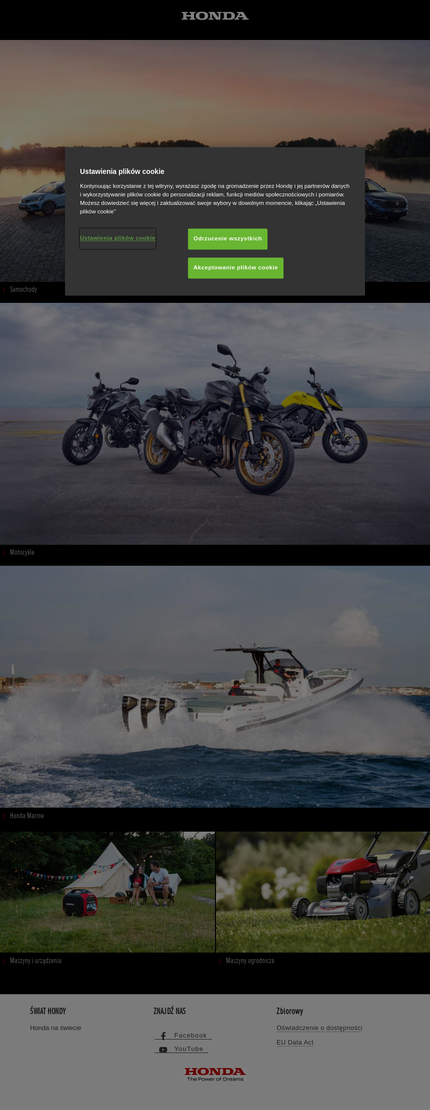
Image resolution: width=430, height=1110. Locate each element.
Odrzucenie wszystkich (228, 238)
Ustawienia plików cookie (118, 238)
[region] (215, 221)
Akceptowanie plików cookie (236, 267)
